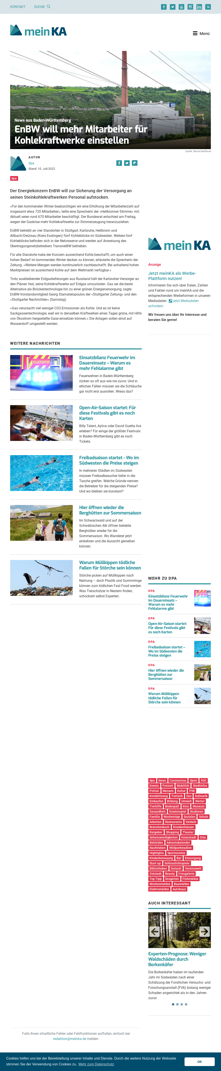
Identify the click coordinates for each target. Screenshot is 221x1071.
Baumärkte (181, 884)
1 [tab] (173, 1004)
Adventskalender (178, 842)
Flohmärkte (190, 879)
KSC (204, 780)
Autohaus (179, 889)
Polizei (154, 791)
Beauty (170, 873)
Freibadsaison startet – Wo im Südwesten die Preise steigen (166, 651)
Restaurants (173, 822)
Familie (155, 816)
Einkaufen (156, 801)
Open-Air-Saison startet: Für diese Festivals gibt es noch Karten (107, 413)
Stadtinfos (200, 785)
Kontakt (17, 7)
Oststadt (155, 873)
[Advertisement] (179, 190)
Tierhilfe (155, 806)
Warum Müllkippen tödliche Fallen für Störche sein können (110, 565)
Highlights (157, 853)
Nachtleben (158, 847)
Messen (168, 791)
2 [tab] (177, 1004)
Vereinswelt (193, 868)
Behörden (156, 842)
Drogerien (172, 879)
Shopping (172, 832)
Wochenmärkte (160, 884)
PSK (192, 791)
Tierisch (177, 796)
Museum (199, 806)
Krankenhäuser (183, 827)
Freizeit (168, 785)
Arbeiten (155, 822)
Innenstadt (188, 837)
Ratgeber (156, 832)
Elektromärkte (159, 889)
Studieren (196, 811)
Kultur (181, 791)
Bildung (172, 801)
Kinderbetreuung (161, 858)
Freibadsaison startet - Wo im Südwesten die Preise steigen (109, 460)
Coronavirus (178, 780)
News (162, 780)
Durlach (176, 868)
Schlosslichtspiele (176, 863)
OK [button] (199, 1061)
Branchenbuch (159, 827)
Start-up (155, 863)
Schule (203, 816)
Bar (179, 858)
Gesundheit (158, 811)
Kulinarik (201, 796)
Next (204, 931)
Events (154, 785)
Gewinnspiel (177, 811)
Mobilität (183, 785)
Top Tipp (156, 879)
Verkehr (191, 822)
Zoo (188, 796)
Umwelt (186, 801)
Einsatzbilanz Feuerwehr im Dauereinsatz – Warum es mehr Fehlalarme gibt (107, 363)
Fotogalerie (186, 873)
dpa (31, 163)
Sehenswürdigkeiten (164, 837)
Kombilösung (159, 796)
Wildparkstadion (180, 847)
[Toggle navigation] (201, 33)
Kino (186, 806)
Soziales (189, 816)
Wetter (200, 801)
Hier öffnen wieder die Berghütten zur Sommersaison (110, 510)
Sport (193, 780)
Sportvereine (176, 853)
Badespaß (172, 806)
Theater (188, 832)
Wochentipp (172, 816)
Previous (154, 931)
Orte (203, 837)
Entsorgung (193, 858)
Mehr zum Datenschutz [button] (96, 1064)
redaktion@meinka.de (69, 1039)
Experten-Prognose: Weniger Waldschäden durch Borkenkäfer (177, 959)
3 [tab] (182, 1004)
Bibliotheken (158, 868)
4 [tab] (186, 1004)
